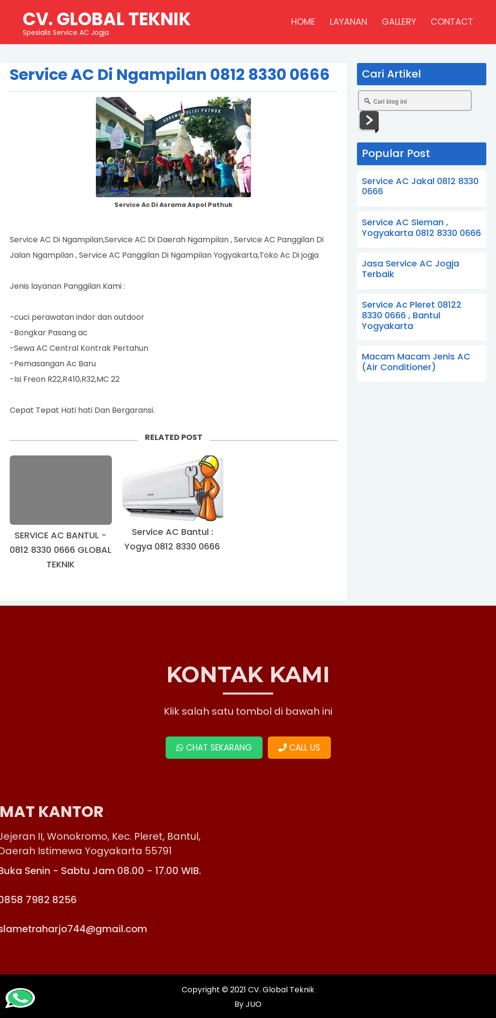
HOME (303, 22)
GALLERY (399, 22)
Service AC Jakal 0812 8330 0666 (420, 186)
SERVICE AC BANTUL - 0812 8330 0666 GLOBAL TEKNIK (60, 549)
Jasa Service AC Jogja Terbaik (410, 268)
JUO (253, 1004)
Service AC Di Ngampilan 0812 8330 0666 (170, 74)
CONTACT (452, 22)
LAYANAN (348, 22)
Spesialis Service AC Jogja (107, 22)
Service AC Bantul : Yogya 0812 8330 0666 (172, 539)
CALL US (299, 747)
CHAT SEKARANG (214, 747)
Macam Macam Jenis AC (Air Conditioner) (416, 361)
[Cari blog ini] (415, 100)
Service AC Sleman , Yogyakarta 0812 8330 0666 (421, 227)
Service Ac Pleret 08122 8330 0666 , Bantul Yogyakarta (412, 314)
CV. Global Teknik (281, 989)
